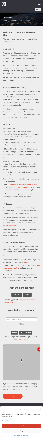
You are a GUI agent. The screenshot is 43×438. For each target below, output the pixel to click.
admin (26, 263)
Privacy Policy (24, 435)
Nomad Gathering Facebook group (23, 184)
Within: (21, 324)
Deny (21, 431)
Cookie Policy (17, 435)
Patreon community (24, 187)
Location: (21, 316)
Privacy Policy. (11, 226)
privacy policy (23, 340)
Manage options (6, 420)
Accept (21, 426)
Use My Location (25, 333)
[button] (40, 409)
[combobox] (18, 9)
